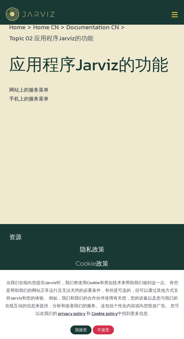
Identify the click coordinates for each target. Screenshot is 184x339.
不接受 (103, 330)
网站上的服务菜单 (29, 89)
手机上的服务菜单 (29, 98)
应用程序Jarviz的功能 (88, 64)
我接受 (81, 330)
